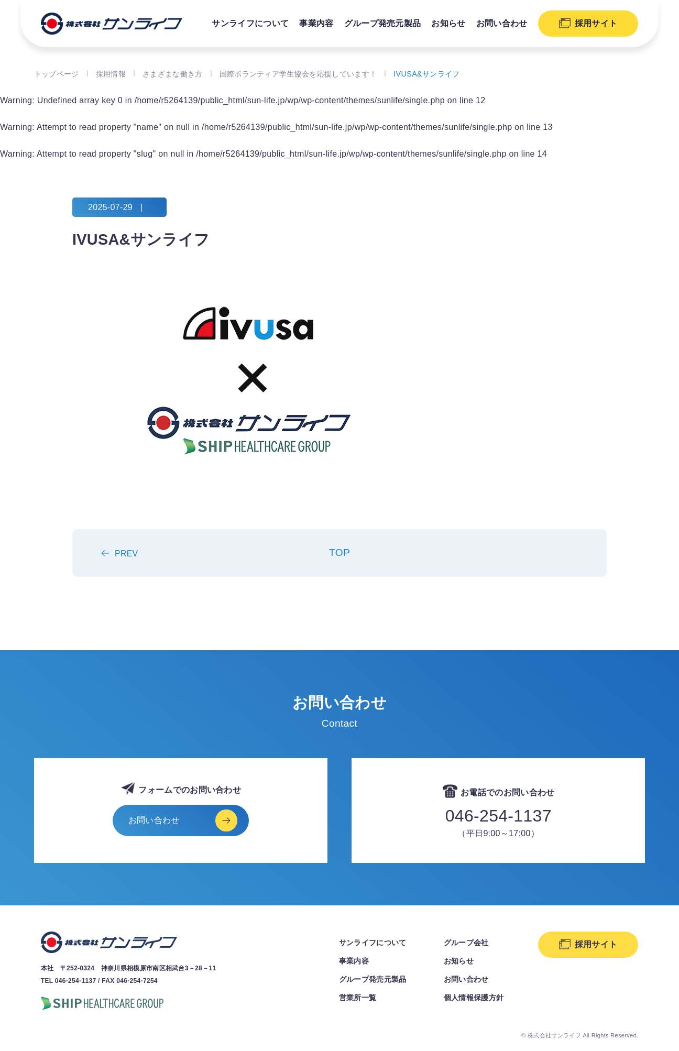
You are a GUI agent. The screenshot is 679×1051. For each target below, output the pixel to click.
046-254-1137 (498, 815)
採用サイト (596, 23)
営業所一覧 (358, 997)
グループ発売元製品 (382, 23)
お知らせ (448, 23)
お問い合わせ (502, 23)
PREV (126, 553)
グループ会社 (466, 942)
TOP (339, 552)
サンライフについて (250, 23)
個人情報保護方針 (474, 997)
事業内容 (316, 23)
